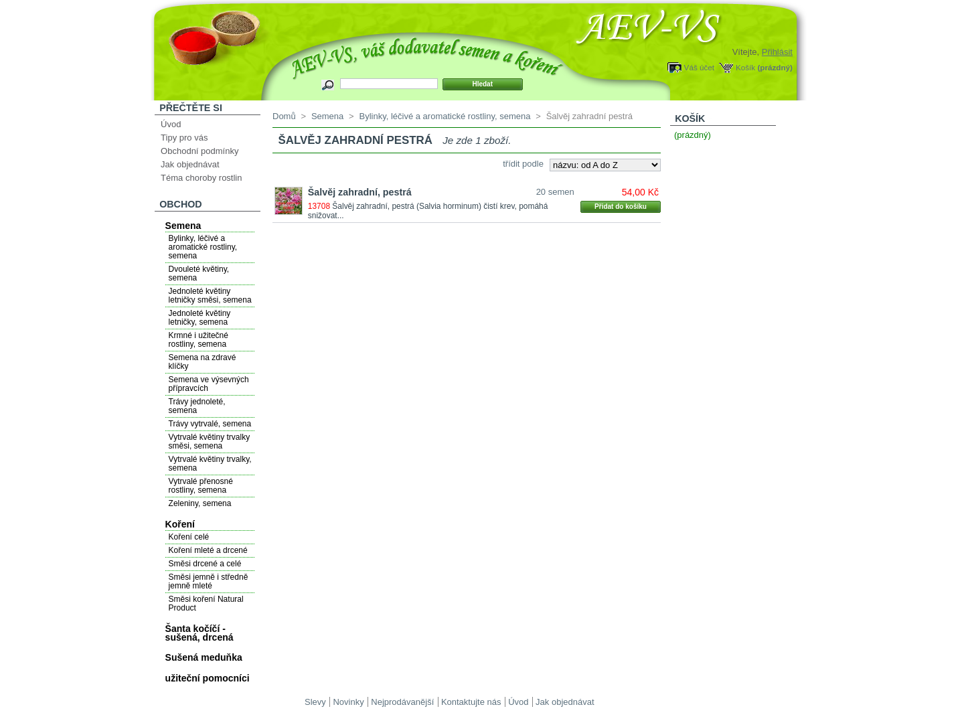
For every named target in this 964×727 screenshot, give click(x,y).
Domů (284, 116)
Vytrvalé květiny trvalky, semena (210, 464)
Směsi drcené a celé (205, 563)
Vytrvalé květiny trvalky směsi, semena (209, 441)
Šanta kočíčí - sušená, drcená (199, 633)
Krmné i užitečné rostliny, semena (198, 340)
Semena (183, 225)
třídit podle (523, 164)
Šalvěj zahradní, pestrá (360, 192)
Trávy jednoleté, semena (197, 406)
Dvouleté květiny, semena (199, 273)
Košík (745, 67)
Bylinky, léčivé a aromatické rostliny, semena (203, 247)
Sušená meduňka (203, 657)
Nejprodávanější (402, 702)
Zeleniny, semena (200, 503)
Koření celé (189, 537)
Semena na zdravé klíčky (202, 362)
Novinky (348, 702)
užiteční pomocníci (207, 678)
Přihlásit (777, 52)
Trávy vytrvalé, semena (210, 423)
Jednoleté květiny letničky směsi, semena (210, 296)
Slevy (315, 702)
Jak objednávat (190, 164)
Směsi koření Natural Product (206, 603)
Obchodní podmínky (199, 151)
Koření (180, 524)
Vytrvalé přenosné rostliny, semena (201, 486)
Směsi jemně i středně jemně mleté (208, 581)
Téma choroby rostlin (201, 178)
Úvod (171, 124)
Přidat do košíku (620, 206)
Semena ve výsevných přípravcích (209, 384)
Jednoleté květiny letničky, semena (200, 318)
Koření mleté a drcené (208, 550)
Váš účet (699, 67)
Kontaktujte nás (471, 702)
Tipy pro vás (184, 138)
